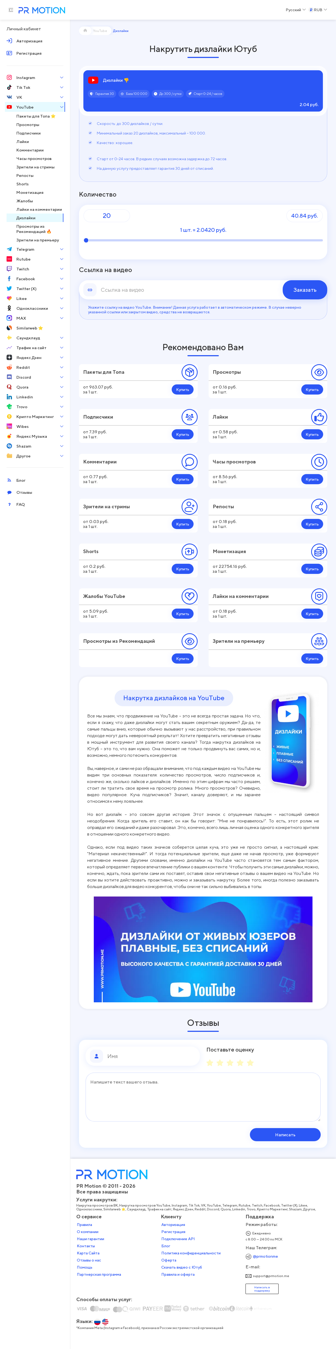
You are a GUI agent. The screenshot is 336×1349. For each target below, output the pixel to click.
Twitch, (258, 1205)
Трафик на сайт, (160, 1209)
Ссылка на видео (105, 270)
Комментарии (100, 462)
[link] (203, 290)
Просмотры (227, 372)
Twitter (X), (290, 1205)
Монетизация (229, 551)
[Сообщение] (203, 1097)
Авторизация (173, 1224)
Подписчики (98, 417)
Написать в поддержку (262, 1289)
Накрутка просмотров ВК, (97, 1205)
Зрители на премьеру (238, 641)
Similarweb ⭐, (115, 1209)
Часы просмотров (234, 462)
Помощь (84, 1267)
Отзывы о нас (89, 1260)
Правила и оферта (178, 1274)
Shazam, (296, 1209)
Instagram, (180, 1205)
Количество (97, 194)
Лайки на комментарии (241, 596)
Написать (286, 1134)
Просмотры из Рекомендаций (119, 641)
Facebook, (272, 1205)
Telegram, (230, 1205)
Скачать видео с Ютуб (181, 1267)
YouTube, (214, 1205)
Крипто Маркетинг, (273, 1209)
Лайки (220, 417)
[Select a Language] (296, 10)
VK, (204, 1205)
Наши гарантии (90, 1239)
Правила (84, 1224)
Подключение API (178, 1239)
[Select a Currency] (317, 10)
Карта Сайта (88, 1253)
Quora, (226, 1209)
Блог (165, 1246)
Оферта (168, 1260)
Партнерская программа (99, 1274)
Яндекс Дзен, (184, 1209)
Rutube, (245, 1205)
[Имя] (151, 1056)
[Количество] (106, 215)
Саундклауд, (137, 1209)
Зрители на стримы (106, 506)
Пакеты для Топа (103, 372)
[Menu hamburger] (10, 9)
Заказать (305, 290)
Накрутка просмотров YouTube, (145, 1205)
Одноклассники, (89, 1209)
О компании (87, 1232)
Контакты (86, 1246)
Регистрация (173, 1232)
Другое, (310, 1209)
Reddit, (201, 1209)
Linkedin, (239, 1209)
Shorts (90, 551)
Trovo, (252, 1209)
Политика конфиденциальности (191, 1253)
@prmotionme (265, 1256)
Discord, (214, 1209)
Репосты (223, 506)
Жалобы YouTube (104, 596)
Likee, (304, 1205)
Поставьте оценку (230, 1049)
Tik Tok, (195, 1205)
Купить (182, 389)
